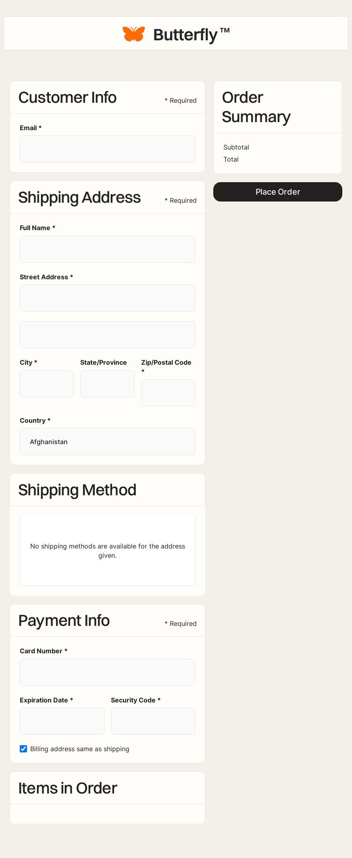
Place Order (278, 192)
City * (28, 362)
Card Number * (44, 651)
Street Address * (46, 277)
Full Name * (38, 228)
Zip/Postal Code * (166, 366)
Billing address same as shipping (79, 749)
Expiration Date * (46, 700)
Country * (35, 420)
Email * (31, 128)
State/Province (103, 362)
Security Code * (136, 700)
